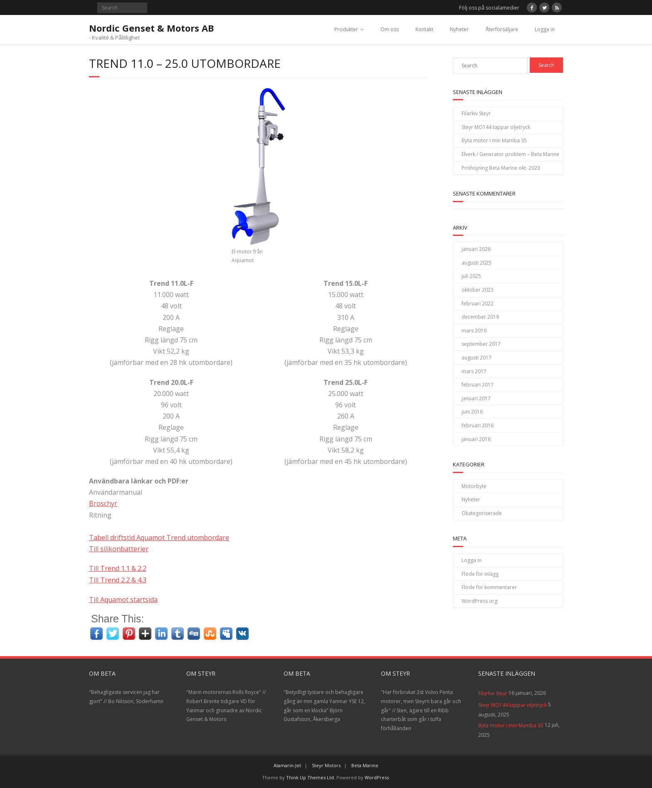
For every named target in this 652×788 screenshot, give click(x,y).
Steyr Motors (326, 765)
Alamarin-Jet (287, 765)
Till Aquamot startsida (123, 599)
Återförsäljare (501, 29)
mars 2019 (474, 330)
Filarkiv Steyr (476, 113)
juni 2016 (472, 411)
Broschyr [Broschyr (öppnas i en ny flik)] (103, 503)
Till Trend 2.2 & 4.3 (117, 580)
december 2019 (480, 316)
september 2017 (481, 343)
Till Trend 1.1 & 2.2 (117, 568)
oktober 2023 (478, 289)
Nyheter (459, 29)
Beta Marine (364, 765)
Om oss (389, 29)
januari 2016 (476, 439)
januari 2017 (476, 398)
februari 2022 (478, 303)
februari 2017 (478, 384)
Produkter (346, 29)
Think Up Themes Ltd (310, 777)
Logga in (545, 29)
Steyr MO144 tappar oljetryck (496, 127)
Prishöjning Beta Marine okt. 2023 (501, 167)
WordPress (377, 777)
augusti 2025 (476, 262)
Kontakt (424, 29)
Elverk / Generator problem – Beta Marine (510, 154)
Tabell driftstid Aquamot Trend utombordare (159, 537)
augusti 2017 (476, 357)
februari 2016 (478, 425)
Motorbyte (474, 486)
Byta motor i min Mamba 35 (494, 140)
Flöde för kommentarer (489, 587)
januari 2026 (476, 249)
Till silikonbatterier (118, 548)
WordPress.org (479, 601)
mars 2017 (474, 371)
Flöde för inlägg (480, 573)
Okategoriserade (482, 513)
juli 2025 (471, 276)
